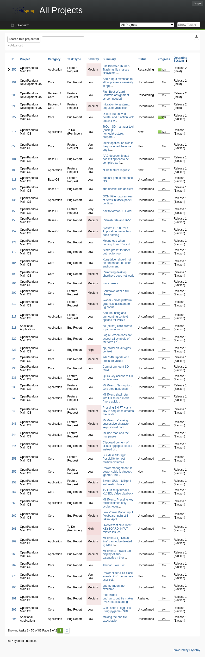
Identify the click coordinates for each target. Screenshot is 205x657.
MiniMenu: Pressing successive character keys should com (116, 424)
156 (14, 211)
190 (14, 274)
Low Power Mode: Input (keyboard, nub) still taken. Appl (118, 516)
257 (14, 492)
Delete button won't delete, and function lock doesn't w (118, 117)
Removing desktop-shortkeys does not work (118, 274)
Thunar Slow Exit (113, 565)
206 (14, 95)
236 (14, 368)
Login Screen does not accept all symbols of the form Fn (117, 338)
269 (14, 565)
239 (14, 387)
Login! (198, 3)
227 (14, 117)
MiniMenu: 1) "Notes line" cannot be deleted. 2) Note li (118, 541)
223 (14, 349)
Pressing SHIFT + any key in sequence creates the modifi (118, 411)
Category (54, 59)
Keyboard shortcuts (22, 641)
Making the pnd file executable (115, 618)
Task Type (74, 59)
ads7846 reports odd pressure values (116, 359)
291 (14, 598)
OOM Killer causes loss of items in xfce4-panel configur (118, 200)
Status (142, 59)
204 (14, 283)
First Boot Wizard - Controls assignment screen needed (116, 95)
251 (14, 458)
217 (14, 316)
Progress (164, 59)
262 (14, 541)
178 (14, 242)
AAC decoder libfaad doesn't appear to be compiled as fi (116, 159)
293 (14, 106)
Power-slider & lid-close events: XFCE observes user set (118, 576)
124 (14, 189)
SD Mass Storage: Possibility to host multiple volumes (114, 459)
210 (14, 304)
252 (14, 471)
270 (14, 576)
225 (14, 359)
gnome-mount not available (114, 587)
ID (13, 59)
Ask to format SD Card (117, 211)
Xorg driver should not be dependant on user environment (117, 263)
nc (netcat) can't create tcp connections (117, 327)
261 (14, 528)
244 (14, 434)
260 (14, 515)
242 (14, 411)
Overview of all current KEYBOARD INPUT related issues (117, 528)
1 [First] (60, 630)
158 (14, 220)
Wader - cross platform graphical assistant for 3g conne (117, 304)
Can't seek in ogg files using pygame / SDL (117, 609)
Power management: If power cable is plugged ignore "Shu (117, 471)
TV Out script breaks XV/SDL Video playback (118, 491)
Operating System (180, 59)
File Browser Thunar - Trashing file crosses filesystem (116, 70)
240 (14, 398)
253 (14, 482)
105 (14, 170)
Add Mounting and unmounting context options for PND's (115, 316)
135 (14, 200)
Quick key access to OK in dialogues (118, 377)
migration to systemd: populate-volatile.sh (116, 106)
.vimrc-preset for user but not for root (116, 251)
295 (14, 619)
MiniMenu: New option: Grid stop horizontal (117, 387)
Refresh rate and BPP (117, 220)
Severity (93, 59)
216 (14, 132)
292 (14, 609)
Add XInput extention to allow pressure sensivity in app (118, 82)
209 (14, 292)
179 (14, 252)
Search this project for (24, 39)
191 (14, 82)
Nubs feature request (116, 170)
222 (14, 338)
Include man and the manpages (116, 434)
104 (14, 159)
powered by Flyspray (187, 650)
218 (14, 327)
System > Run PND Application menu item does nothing (117, 231)
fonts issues (110, 283)
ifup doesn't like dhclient (118, 189)
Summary (109, 59)
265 (14, 554)
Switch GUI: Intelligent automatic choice (117, 482)
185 (14, 263)
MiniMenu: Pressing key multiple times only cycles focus (118, 503)
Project (25, 59)
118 (14, 179)
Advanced (16, 45)
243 (14, 423)
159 (14, 231)
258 (14, 503)
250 (14, 69)
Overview (23, 25)
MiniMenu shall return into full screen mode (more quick (116, 398)
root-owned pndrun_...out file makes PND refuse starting (118, 598)
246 (14, 446)
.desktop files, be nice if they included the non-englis (118, 146)
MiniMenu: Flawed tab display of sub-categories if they (117, 554)
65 (13, 146)
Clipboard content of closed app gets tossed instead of (117, 446)
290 (14, 587)
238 (14, 377)
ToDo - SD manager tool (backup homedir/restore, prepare (118, 132)
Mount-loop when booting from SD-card (116, 242)
